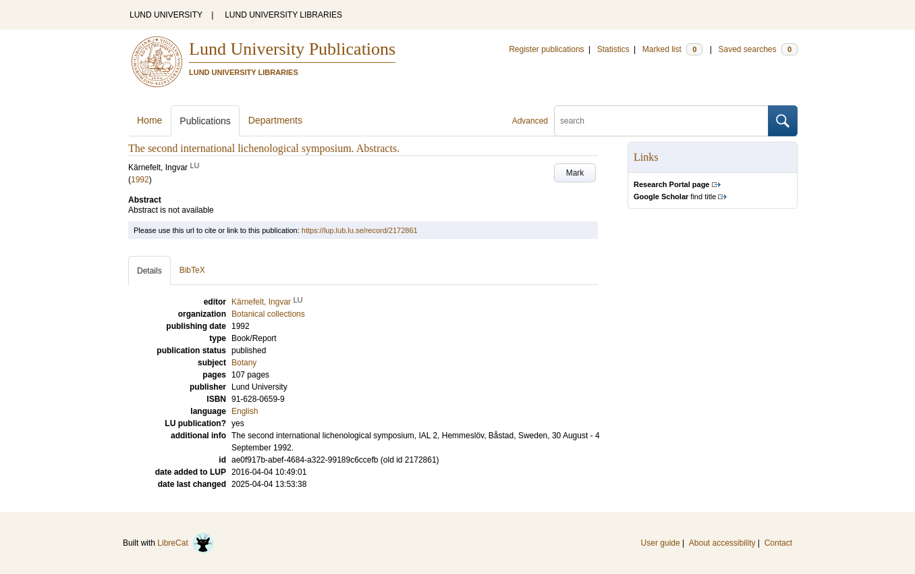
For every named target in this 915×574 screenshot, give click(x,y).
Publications (205, 120)
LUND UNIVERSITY (166, 15)
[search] (661, 120)
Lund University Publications (292, 49)
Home (149, 120)
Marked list (672, 49)
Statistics (613, 49)
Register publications (546, 49)
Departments (275, 120)
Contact (778, 543)
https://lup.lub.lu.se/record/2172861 (360, 230)
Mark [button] (575, 173)
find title (675, 196)
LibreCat (185, 543)
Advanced (530, 121)
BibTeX (192, 270)
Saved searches (758, 49)
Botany (243, 362)
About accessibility (722, 543)
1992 (140, 179)
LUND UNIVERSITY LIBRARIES (283, 15)
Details (149, 271)
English (244, 411)
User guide (660, 543)
